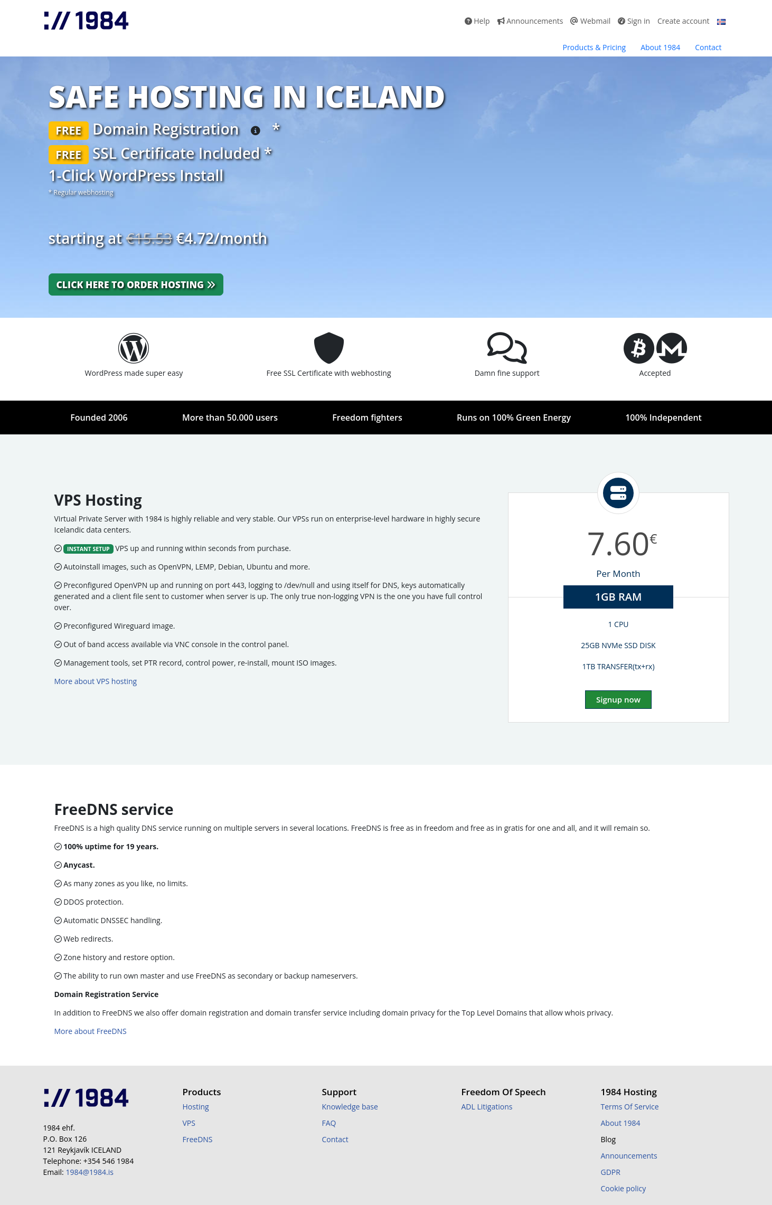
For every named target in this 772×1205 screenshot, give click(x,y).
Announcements (530, 21)
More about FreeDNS (90, 1031)
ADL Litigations (487, 1107)
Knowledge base (350, 1107)
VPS (189, 1123)
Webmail (590, 21)
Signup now (618, 699)
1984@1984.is (89, 1172)
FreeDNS (198, 1139)
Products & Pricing (594, 47)
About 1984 (660, 47)
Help (477, 21)
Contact (708, 47)
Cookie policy (623, 1188)
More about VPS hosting (95, 681)
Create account (683, 21)
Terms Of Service (630, 1107)
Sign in (634, 21)
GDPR (610, 1172)
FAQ (329, 1123)
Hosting (196, 1107)
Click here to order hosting (136, 284)
